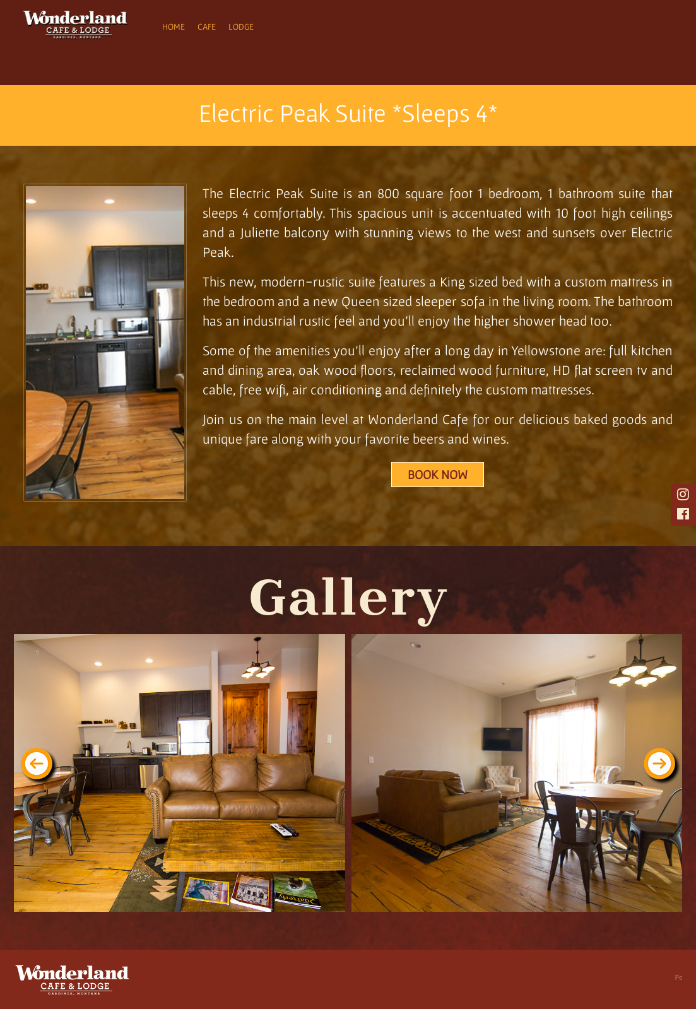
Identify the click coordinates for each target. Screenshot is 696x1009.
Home (173, 26)
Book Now (438, 474)
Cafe (207, 26)
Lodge (241, 26)
